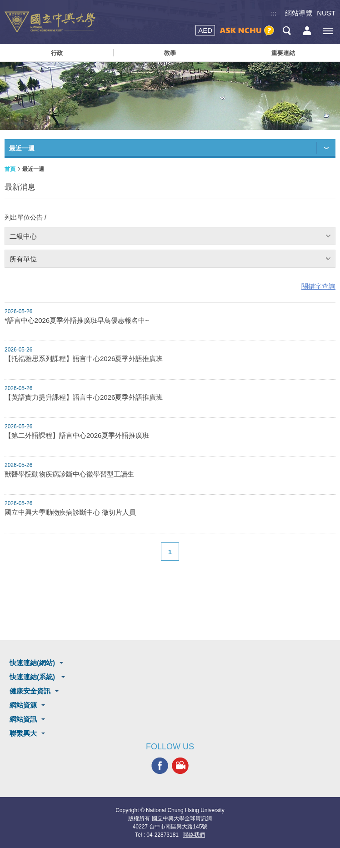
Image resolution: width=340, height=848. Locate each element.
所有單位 (23, 259)
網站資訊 (23, 719)
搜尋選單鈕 (287, 31)
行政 (57, 53)
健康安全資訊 (30, 691)
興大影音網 (180, 766)
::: (274, 13)
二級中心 (23, 236)
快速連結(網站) (32, 663)
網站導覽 (298, 13)
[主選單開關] (327, 31)
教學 (170, 53)
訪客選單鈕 (307, 31)
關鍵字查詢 (318, 286)
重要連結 (283, 53)
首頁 (10, 169)
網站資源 (23, 705)
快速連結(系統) (33, 677)
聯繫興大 (23, 733)
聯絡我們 (194, 835)
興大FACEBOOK (159, 766)
